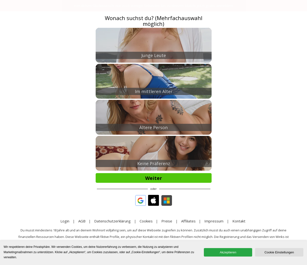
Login (64, 221)
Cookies (146, 221)
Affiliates (188, 221)
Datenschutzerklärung (112, 221)
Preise (166, 221)
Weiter (153, 178)
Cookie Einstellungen (279, 252)
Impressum (213, 221)
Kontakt (238, 221)
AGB (82, 221)
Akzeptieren (228, 252)
